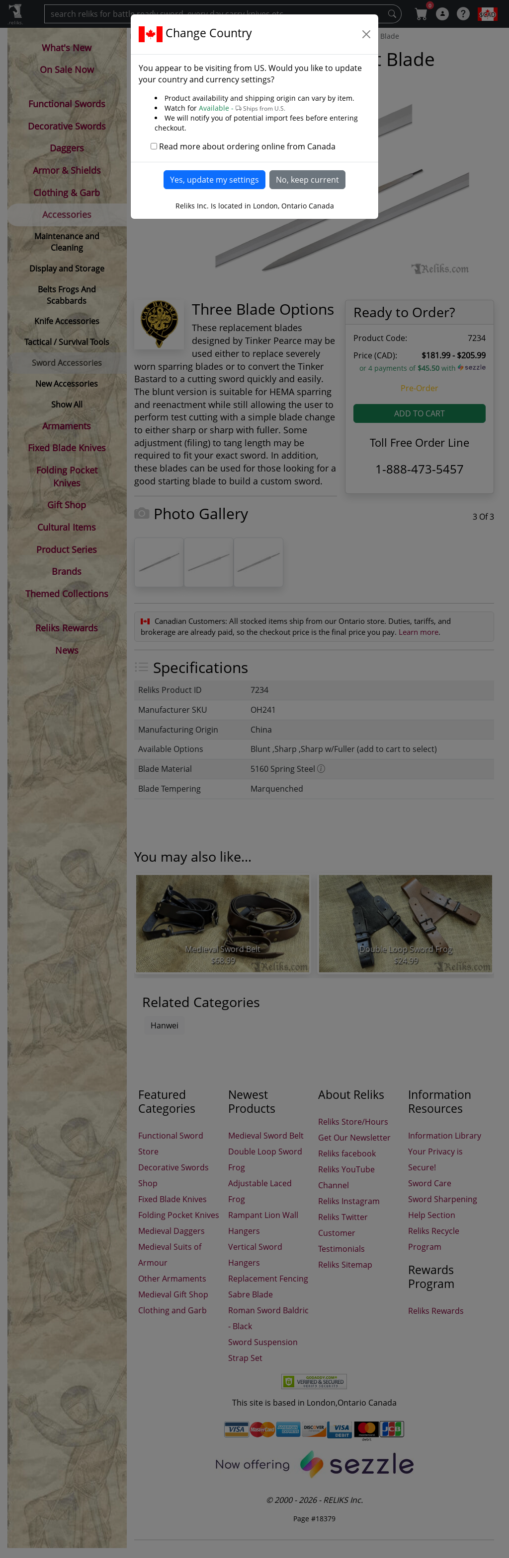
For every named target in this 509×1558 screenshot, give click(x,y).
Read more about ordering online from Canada (247, 146)
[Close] (366, 34)
